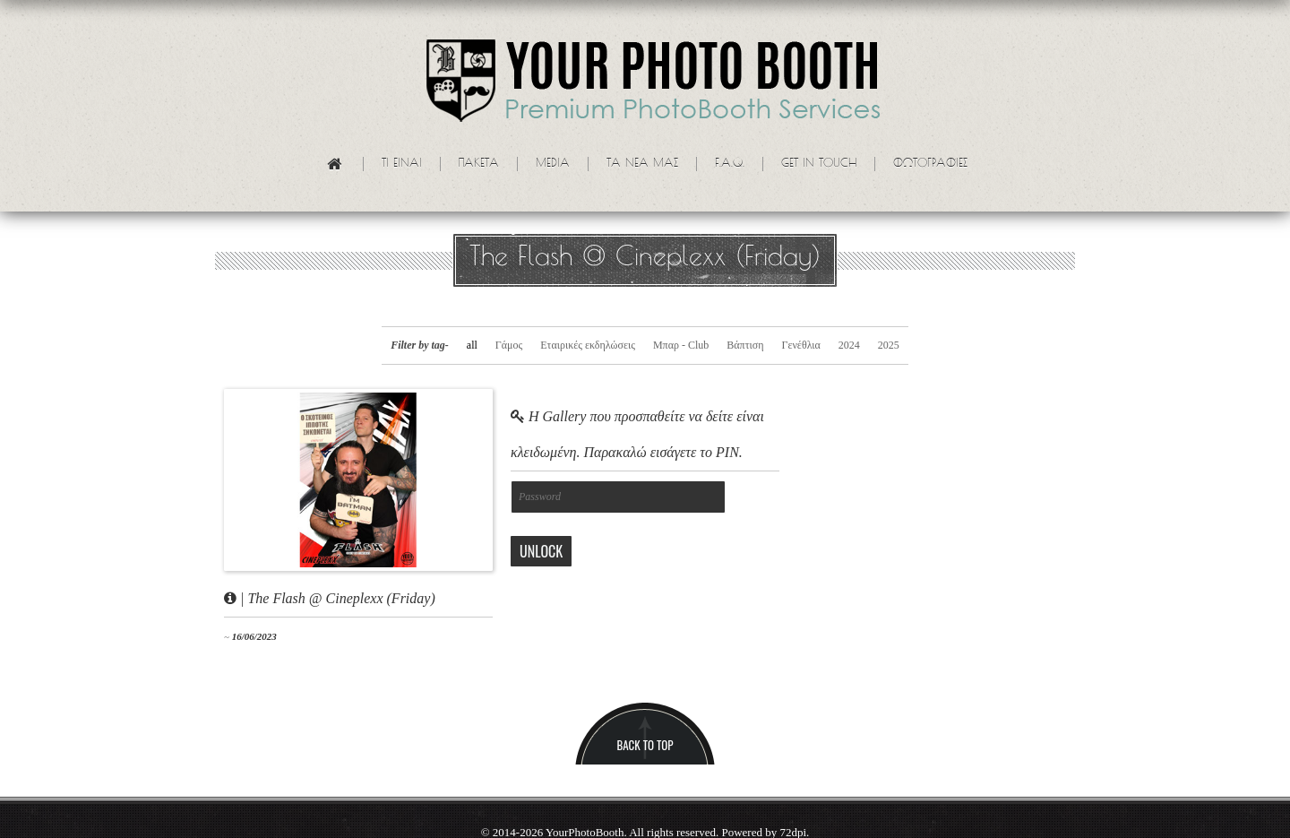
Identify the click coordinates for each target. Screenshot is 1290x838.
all (472, 345)
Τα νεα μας (642, 164)
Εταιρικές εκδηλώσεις (587, 345)
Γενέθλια (800, 345)
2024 (849, 345)
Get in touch (818, 164)
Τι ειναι (402, 164)
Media (553, 164)
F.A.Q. (729, 164)
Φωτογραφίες (930, 164)
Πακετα (479, 164)
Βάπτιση (745, 345)
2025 (888, 345)
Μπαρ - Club (681, 345)
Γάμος (508, 345)
